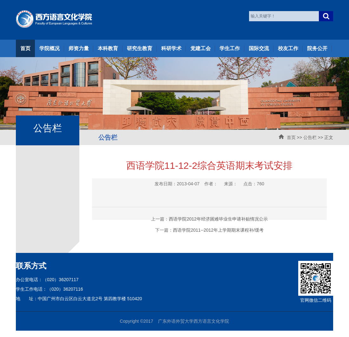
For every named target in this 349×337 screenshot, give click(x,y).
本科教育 (108, 48)
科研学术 (171, 48)
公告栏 (310, 137)
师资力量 (79, 48)
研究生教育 (139, 48)
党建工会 (200, 48)
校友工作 (288, 48)
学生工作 (230, 48)
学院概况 (49, 48)
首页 (25, 48)
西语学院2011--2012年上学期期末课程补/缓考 (218, 230)
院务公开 (317, 48)
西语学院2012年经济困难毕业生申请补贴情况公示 (218, 218)
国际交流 (259, 48)
